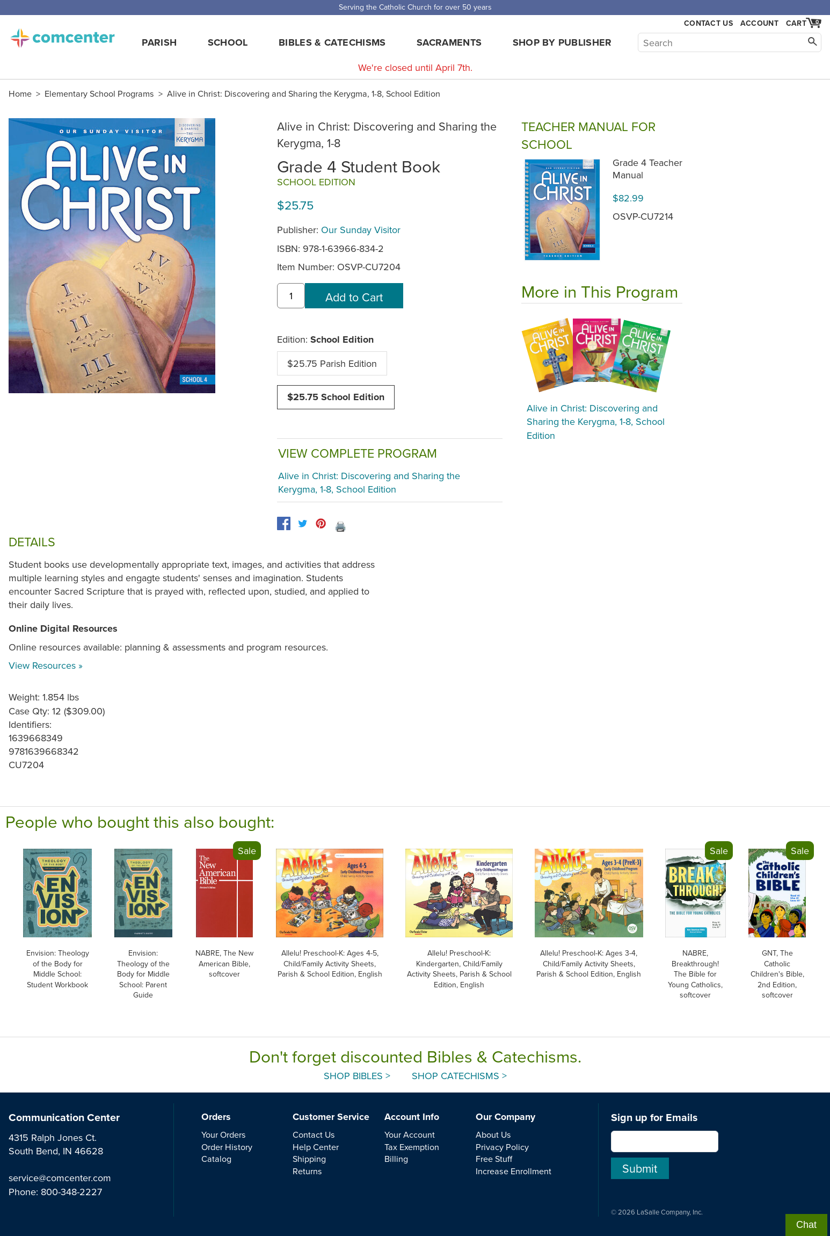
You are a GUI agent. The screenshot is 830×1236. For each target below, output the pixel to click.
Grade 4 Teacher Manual (647, 169)
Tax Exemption (411, 1147)
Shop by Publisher (562, 42)
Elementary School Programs (99, 93)
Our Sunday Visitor (361, 229)
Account (759, 23)
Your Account (409, 1134)
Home (20, 93)
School (228, 42)
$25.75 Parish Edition (332, 363)
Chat (806, 1224)
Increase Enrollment (513, 1171)
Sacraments (449, 42)
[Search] (729, 42)
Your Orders (223, 1134)
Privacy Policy (502, 1147)
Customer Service (331, 1117)
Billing (396, 1159)
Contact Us (708, 23)
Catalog (216, 1159)
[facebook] (283, 523)
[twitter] (302, 523)
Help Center (316, 1147)
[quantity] (291, 295)
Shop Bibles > (357, 1075)
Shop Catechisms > (459, 1075)
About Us (493, 1134)
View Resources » (46, 665)
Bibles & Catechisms (332, 42)
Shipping (309, 1159)
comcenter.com (62, 34)
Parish (159, 42)
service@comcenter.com (60, 1177)
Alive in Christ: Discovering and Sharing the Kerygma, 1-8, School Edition (303, 93)
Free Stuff (494, 1159)
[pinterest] (320, 523)
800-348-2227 (71, 1191)
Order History (226, 1147)
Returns (307, 1171)
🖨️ (340, 526)
